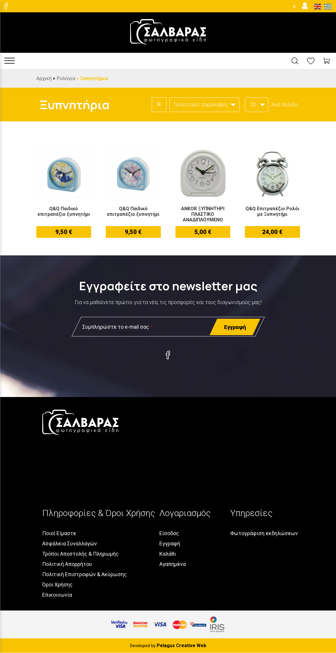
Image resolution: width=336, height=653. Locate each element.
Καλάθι (167, 554)
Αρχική (44, 78)
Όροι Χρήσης (57, 584)
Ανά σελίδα (284, 104)
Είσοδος (169, 533)
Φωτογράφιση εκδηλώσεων (264, 533)
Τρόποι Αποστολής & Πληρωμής (80, 554)
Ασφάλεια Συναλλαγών (69, 543)
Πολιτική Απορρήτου (67, 564)
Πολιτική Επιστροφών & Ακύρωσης (84, 574)
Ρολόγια (66, 78)
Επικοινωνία (57, 595)
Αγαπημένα (172, 564)
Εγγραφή (169, 543)
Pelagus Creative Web (181, 645)
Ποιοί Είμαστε (59, 533)
